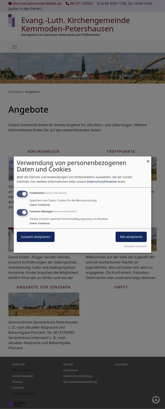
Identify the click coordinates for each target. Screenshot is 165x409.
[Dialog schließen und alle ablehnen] (148, 159)
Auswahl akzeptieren (35, 237)
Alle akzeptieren (131, 237)
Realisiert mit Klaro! (136, 246)
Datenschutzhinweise (102, 181)
